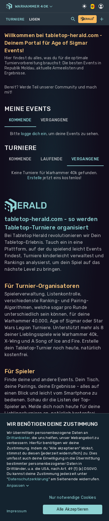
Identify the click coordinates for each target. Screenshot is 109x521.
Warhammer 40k (33, 6)
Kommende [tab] (20, 120)
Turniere (15, 19)
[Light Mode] (84, 6)
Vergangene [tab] (54, 120)
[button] (54, 486)
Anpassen (16, 485)
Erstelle (34, 178)
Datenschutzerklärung (28, 479)
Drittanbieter (18, 438)
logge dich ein (34, 133)
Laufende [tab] (51, 159)
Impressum (17, 511)
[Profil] (101, 6)
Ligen (34, 19)
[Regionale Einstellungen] (93, 6)
